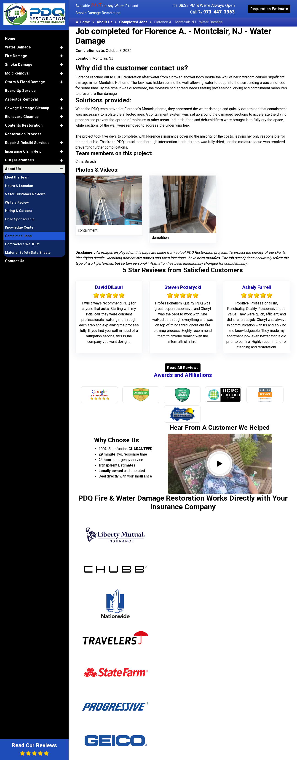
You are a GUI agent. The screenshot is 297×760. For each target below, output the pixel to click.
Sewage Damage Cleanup (27, 108)
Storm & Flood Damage (25, 82)
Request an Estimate (269, 9)
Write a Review (17, 202)
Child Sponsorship (20, 219)
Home (82, 22)
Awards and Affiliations (183, 375)
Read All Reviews (182, 367)
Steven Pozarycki (182, 287)
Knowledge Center (20, 227)
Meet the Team (17, 177)
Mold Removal (17, 73)
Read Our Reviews (34, 749)
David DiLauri (109, 287)
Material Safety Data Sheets (28, 253)
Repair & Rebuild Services (27, 143)
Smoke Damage (18, 64)
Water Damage (18, 47)
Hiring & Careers (18, 211)
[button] (61, 47)
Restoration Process (23, 134)
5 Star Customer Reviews (25, 194)
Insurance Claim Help (23, 151)
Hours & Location (19, 186)
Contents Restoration (24, 125)
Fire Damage (16, 56)
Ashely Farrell (256, 287)
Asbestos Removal (21, 99)
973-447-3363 (216, 12)
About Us (104, 22)
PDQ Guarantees (19, 160)
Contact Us (14, 261)
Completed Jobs (133, 22)
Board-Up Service (20, 90)
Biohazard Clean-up (22, 117)
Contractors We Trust (22, 244)
